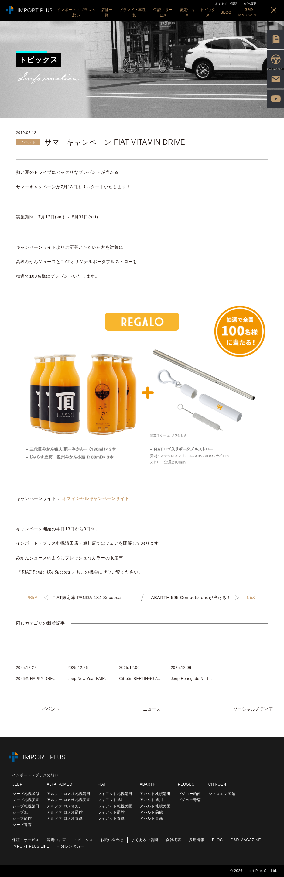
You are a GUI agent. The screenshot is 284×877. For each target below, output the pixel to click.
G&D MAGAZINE (246, 840)
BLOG (217, 840)
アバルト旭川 (151, 800)
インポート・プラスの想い (35, 775)
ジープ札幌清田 (25, 806)
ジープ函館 (22, 818)
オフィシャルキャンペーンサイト (95, 498)
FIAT (102, 784)
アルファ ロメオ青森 (65, 818)
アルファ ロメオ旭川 (65, 806)
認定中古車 (56, 840)
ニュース (152, 709)
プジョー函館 (189, 794)
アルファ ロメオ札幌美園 (69, 800)
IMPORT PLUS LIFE (30, 846)
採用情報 (196, 840)
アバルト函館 (151, 812)
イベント (51, 709)
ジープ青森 (22, 825)
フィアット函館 (111, 812)
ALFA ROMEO (59, 784)
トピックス (83, 840)
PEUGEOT (187, 784)
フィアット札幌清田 (115, 794)
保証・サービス (25, 840)
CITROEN (217, 784)
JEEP (17, 784)
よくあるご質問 (226, 3)
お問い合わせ (112, 840)
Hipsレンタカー (70, 846)
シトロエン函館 (221, 794)
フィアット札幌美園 (115, 806)
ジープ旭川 (22, 812)
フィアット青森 (111, 818)
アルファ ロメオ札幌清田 (69, 794)
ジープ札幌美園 (25, 800)
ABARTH (148, 784)
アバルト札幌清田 (155, 794)
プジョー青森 (189, 800)
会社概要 (250, 3)
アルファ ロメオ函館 (65, 812)
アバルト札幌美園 (155, 806)
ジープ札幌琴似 (25, 794)
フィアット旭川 (111, 800)
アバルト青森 (151, 818)
